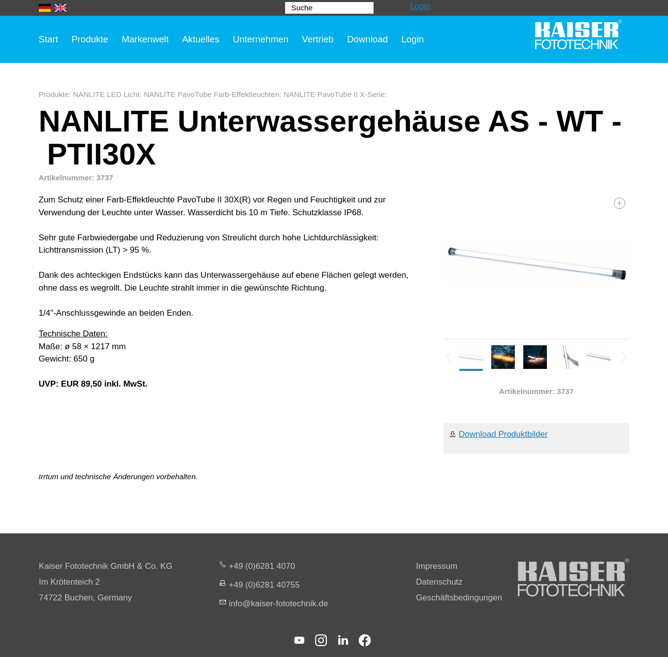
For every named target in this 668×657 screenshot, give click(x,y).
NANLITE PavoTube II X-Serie (334, 94)
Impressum (436, 566)
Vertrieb (317, 39)
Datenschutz (439, 582)
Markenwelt (145, 39)
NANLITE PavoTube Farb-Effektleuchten (211, 94)
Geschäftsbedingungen (459, 597)
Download (367, 39)
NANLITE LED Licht (106, 94)
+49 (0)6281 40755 (264, 585)
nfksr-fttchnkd (278, 603)
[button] (299, 640)
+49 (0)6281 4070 (262, 566)
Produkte (89, 39)
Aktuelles (201, 39)
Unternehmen (260, 39)
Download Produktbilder (503, 434)
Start (48, 39)
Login (420, 6)
